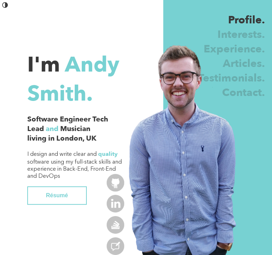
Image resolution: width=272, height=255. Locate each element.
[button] (5, 6)
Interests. (241, 34)
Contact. (243, 92)
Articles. (244, 63)
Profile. (246, 20)
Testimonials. (231, 78)
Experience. (234, 49)
